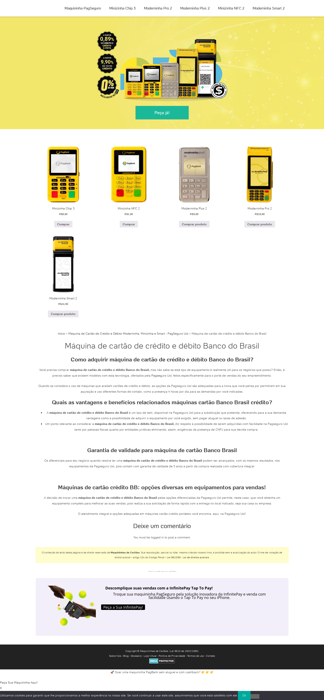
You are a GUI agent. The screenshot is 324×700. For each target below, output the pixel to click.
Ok (244, 695)
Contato (210, 655)
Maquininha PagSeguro (83, 8)
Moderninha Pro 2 (158, 8)
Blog (126, 655)
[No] (255, 696)
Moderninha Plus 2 (195, 8)
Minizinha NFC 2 (231, 8)
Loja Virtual (150, 655)
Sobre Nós (115, 655)
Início (61, 333)
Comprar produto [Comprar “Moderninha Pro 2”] (259, 224)
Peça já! (162, 112)
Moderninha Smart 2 (269, 8)
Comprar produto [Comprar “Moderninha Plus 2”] (194, 224)
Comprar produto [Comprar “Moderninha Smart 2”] (63, 314)
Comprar (63, 224)
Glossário (136, 655)
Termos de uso (195, 655)
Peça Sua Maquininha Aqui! (19, 682)
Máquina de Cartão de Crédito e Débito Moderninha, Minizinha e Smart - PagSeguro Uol (128, 333)
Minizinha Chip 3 (122, 8)
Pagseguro (158, 375)
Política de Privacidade (172, 655)
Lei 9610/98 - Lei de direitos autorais (188, 557)
